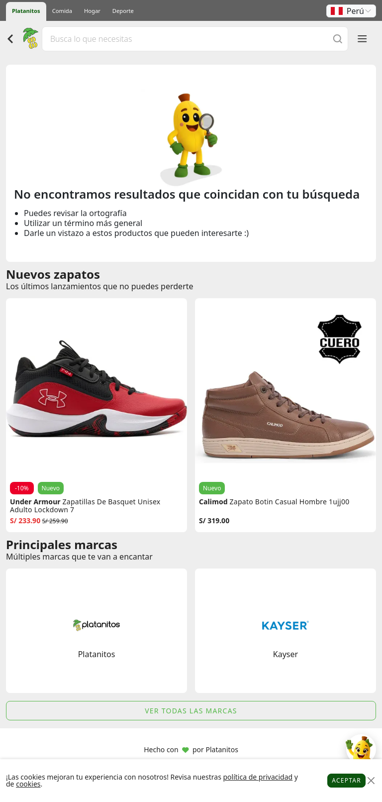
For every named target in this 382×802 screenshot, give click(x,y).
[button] (351, 10)
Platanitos (26, 10)
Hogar (92, 10)
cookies (28, 784)
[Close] (371, 781)
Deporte (123, 10)
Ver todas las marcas (191, 710)
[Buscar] (338, 38)
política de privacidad (257, 777)
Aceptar (346, 780)
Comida (62, 10)
